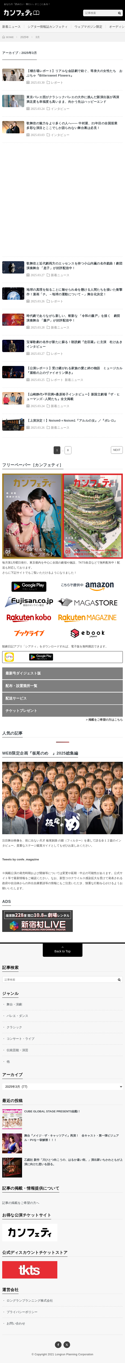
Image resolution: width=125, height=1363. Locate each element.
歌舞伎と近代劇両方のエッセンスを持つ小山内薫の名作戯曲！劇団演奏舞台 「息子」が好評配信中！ (74, 266)
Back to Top (62, 951)
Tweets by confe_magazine (20, 859)
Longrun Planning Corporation (74, 1354)
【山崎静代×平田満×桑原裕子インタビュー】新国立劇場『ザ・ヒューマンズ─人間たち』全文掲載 (73, 397)
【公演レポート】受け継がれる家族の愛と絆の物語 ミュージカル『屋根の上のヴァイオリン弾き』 (74, 370)
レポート (57, 82)
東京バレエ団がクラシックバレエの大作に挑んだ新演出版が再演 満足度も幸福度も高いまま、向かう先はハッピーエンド (74, 99)
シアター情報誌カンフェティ (48, 26)
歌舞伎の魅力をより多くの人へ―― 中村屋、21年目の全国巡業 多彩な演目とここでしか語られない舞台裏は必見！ (73, 125)
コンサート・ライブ (20, 1038)
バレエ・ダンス (17, 1016)
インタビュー (60, 108)
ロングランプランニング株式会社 (30, 1300)
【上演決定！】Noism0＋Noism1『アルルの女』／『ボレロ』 (71, 420)
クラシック (14, 1027)
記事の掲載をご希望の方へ (20, 1203)
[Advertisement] (62, 199)
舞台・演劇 (14, 1004)
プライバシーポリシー (22, 1312)
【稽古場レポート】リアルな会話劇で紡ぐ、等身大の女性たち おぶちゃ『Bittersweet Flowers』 (74, 73)
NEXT (116, 450)
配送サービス (16, 698)
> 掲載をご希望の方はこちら (104, 719)
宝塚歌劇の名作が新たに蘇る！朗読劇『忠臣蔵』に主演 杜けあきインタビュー (74, 344)
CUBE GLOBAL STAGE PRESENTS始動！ (52, 1111)
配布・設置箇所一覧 (21, 686)
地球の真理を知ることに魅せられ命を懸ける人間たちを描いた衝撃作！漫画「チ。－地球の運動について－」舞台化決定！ (74, 292)
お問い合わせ (16, 1323)
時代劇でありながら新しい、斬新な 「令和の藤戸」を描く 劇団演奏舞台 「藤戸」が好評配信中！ (73, 318)
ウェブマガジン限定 (88, 26)
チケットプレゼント (21, 711)
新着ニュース (11, 26)
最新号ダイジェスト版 (23, 673)
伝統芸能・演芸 (17, 1050)
